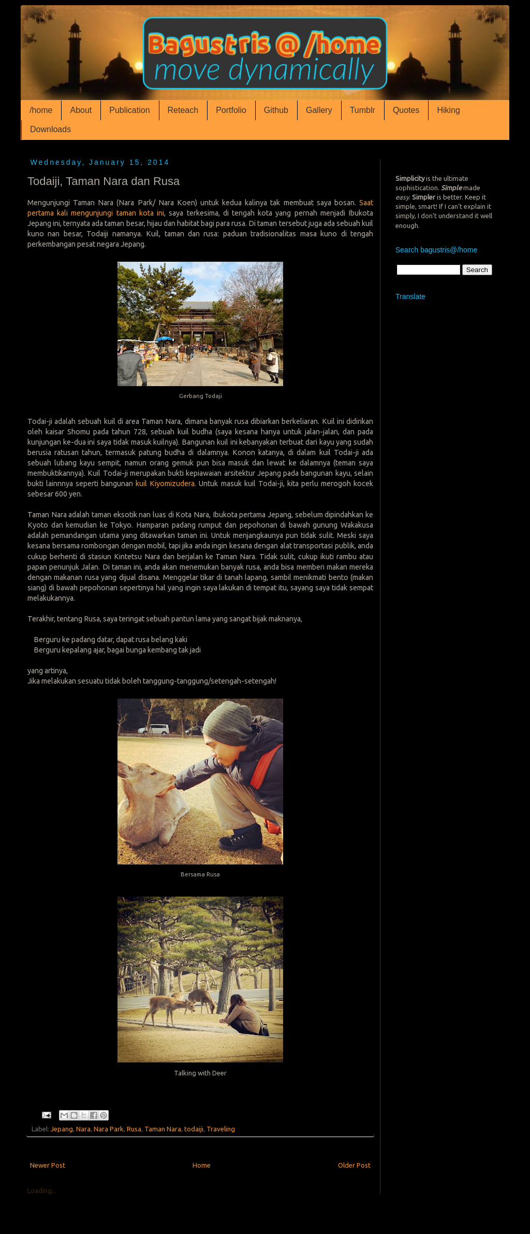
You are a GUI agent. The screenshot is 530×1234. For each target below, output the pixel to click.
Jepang (62, 1128)
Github (276, 110)
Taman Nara (162, 1128)
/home (41, 110)
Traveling (221, 1128)
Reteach (183, 110)
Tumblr (362, 110)
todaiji (193, 1128)
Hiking (448, 110)
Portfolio (231, 110)
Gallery (319, 110)
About (81, 110)
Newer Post (47, 1165)
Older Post (354, 1165)
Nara (83, 1128)
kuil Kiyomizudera (165, 483)
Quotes (406, 110)
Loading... (41, 1190)
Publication (129, 110)
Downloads (50, 129)
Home (202, 1165)
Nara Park (109, 1128)
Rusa (134, 1128)
